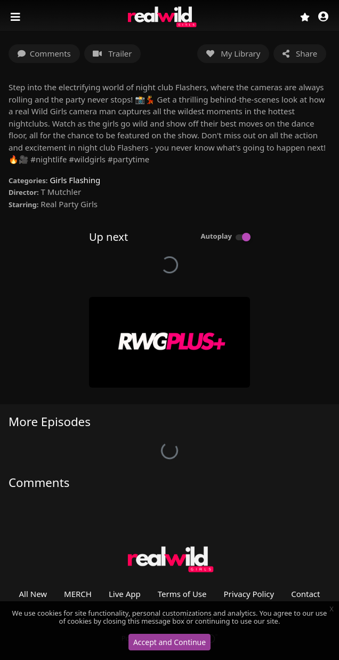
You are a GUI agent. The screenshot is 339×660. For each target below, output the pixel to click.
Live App (125, 593)
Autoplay (216, 236)
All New (33, 593)
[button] (323, 17)
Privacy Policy (249, 593)
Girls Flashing (75, 180)
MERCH (78, 593)
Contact (305, 593)
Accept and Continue (169, 642)
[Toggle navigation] (16, 17)
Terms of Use (182, 593)
